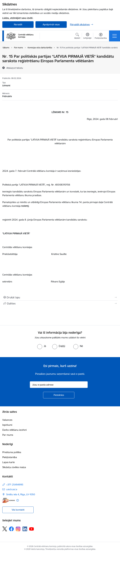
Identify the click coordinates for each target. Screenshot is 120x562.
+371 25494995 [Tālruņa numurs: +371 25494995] (14, 484)
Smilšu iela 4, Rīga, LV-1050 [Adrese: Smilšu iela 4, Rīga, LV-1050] (20, 494)
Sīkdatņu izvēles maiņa (14, 467)
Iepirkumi (7, 424)
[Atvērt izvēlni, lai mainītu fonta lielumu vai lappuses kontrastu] (100, 36)
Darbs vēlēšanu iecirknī (14, 429)
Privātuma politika (11, 452)
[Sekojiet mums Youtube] (31, 529)
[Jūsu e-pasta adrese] (59, 384)
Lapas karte (8, 462)
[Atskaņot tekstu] (14, 68)
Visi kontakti (18, 509)
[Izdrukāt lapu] (60, 297)
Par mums (7, 434)
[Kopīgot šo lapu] (60, 303)
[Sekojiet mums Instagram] (18, 529)
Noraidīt (18, 24)
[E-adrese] (8, 500)
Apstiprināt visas (51, 24)
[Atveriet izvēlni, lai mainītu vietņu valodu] (87, 36)
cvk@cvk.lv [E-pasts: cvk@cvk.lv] (11, 489)
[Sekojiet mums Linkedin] (24, 529)
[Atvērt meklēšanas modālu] (77, 36)
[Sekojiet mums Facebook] (11, 529)
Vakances (7, 419)
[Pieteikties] (58, 395)
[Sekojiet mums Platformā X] (4, 529)
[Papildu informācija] (17, 500)
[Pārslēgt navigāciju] (114, 35)
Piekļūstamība (9, 457)
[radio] (41, 346)
